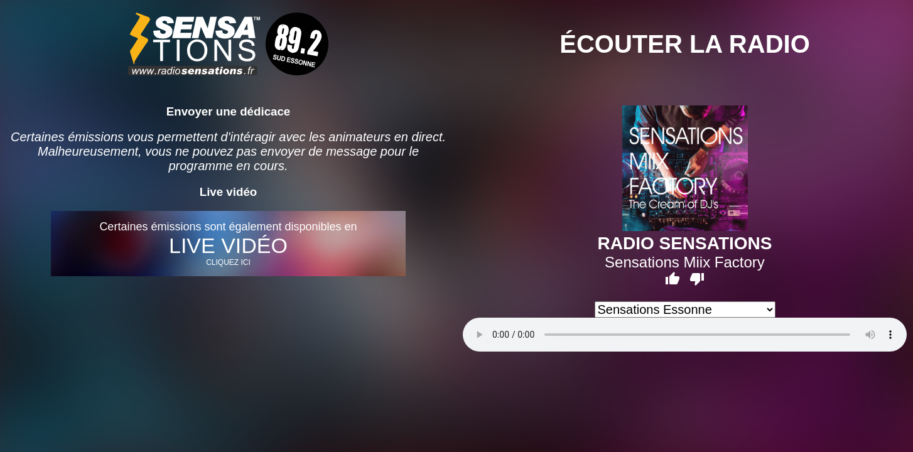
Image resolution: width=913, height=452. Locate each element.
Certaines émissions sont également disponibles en (228, 243)
